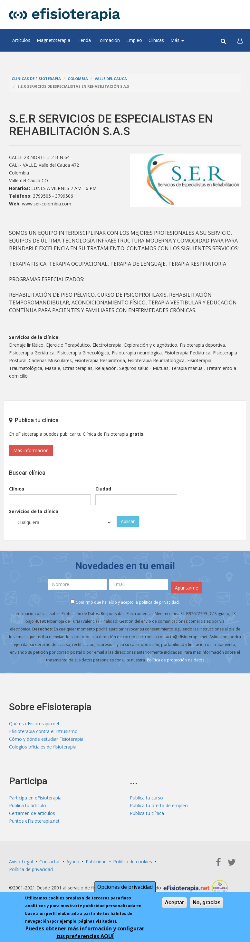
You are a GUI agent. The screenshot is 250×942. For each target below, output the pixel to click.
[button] (240, 40)
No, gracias (206, 902)
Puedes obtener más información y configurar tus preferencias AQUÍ (84, 932)
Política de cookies (132, 861)
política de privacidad (159, 602)
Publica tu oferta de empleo (159, 805)
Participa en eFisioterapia (35, 798)
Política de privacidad (31, 869)
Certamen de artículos (32, 813)
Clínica (16, 489)
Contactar (49, 861)
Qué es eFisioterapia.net (34, 723)
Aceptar (174, 902)
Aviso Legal (21, 861)
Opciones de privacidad (125, 886)
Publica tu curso (146, 798)
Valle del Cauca (111, 78)
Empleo (134, 40)
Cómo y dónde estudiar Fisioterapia (46, 739)
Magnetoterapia (53, 40)
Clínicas (156, 40)
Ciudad (103, 489)
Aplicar (128, 521)
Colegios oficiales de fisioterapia (42, 747)
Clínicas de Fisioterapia (36, 78)
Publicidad (96, 861)
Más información (31, 450)
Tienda (84, 40)
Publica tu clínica (147, 813)
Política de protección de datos (175, 660)
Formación (108, 40)
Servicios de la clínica (33, 511)
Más (177, 40)
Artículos (21, 40)
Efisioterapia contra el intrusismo (43, 731)
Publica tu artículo (27, 805)
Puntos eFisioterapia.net (34, 821)
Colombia (78, 78)
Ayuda (72, 861)
